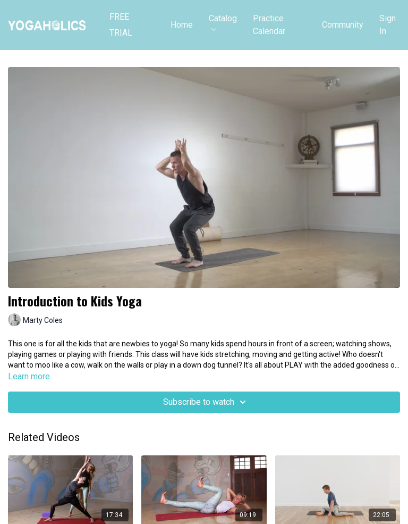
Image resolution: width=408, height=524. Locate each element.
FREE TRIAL (120, 25)
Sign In (387, 24)
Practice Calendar (269, 24)
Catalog (223, 22)
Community (342, 25)
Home (182, 25)
